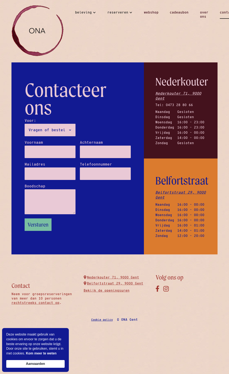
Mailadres (35, 164)
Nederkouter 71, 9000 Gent (178, 95)
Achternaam (91, 142)
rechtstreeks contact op (35, 303)
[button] (85, 12)
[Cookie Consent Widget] (35, 350)
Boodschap (35, 186)
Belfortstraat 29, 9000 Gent (180, 194)
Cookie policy (102, 319)
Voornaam (34, 142)
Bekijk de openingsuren (107, 290)
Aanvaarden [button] (35, 363)
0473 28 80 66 (179, 105)
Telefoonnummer (96, 164)
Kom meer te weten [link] (41, 353)
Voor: (30, 121)
